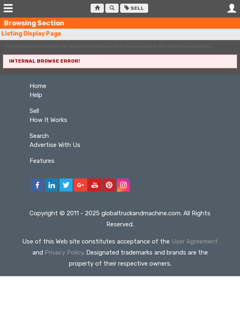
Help (36, 95)
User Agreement (194, 241)
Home (38, 86)
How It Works (48, 120)
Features (42, 161)
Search (39, 136)
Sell (134, 8)
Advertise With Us (55, 145)
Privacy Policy (64, 252)
